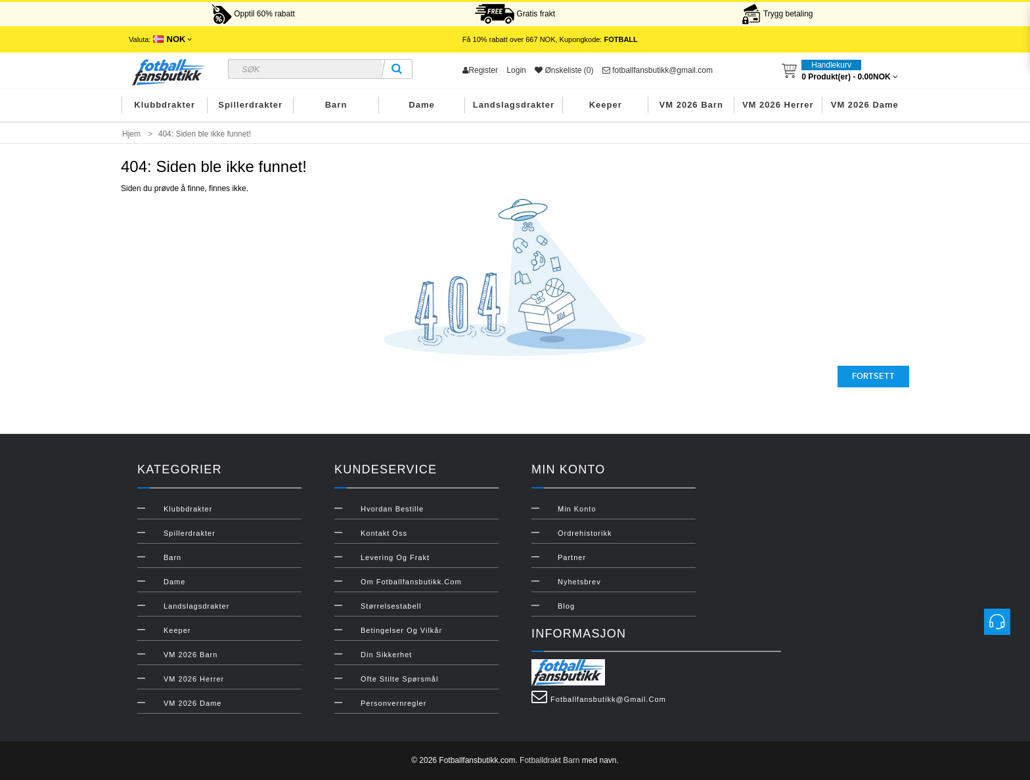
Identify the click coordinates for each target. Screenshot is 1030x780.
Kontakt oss (384, 533)
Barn (336, 105)
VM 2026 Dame (865, 105)
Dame (421, 105)
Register (480, 70)
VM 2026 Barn (691, 105)
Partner (572, 557)
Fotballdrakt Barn (549, 760)
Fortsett (873, 376)
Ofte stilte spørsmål (399, 679)
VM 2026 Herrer (778, 105)
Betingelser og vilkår (401, 630)
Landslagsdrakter (513, 105)
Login (516, 70)
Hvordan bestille (392, 509)
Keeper (605, 105)
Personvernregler (393, 703)
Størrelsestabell (391, 606)
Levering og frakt (395, 557)
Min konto (577, 509)
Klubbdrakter (164, 105)
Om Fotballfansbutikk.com (411, 582)
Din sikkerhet (386, 655)
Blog (566, 606)
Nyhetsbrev (579, 582)
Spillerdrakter (250, 105)
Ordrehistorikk (585, 533)
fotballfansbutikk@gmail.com (657, 70)
